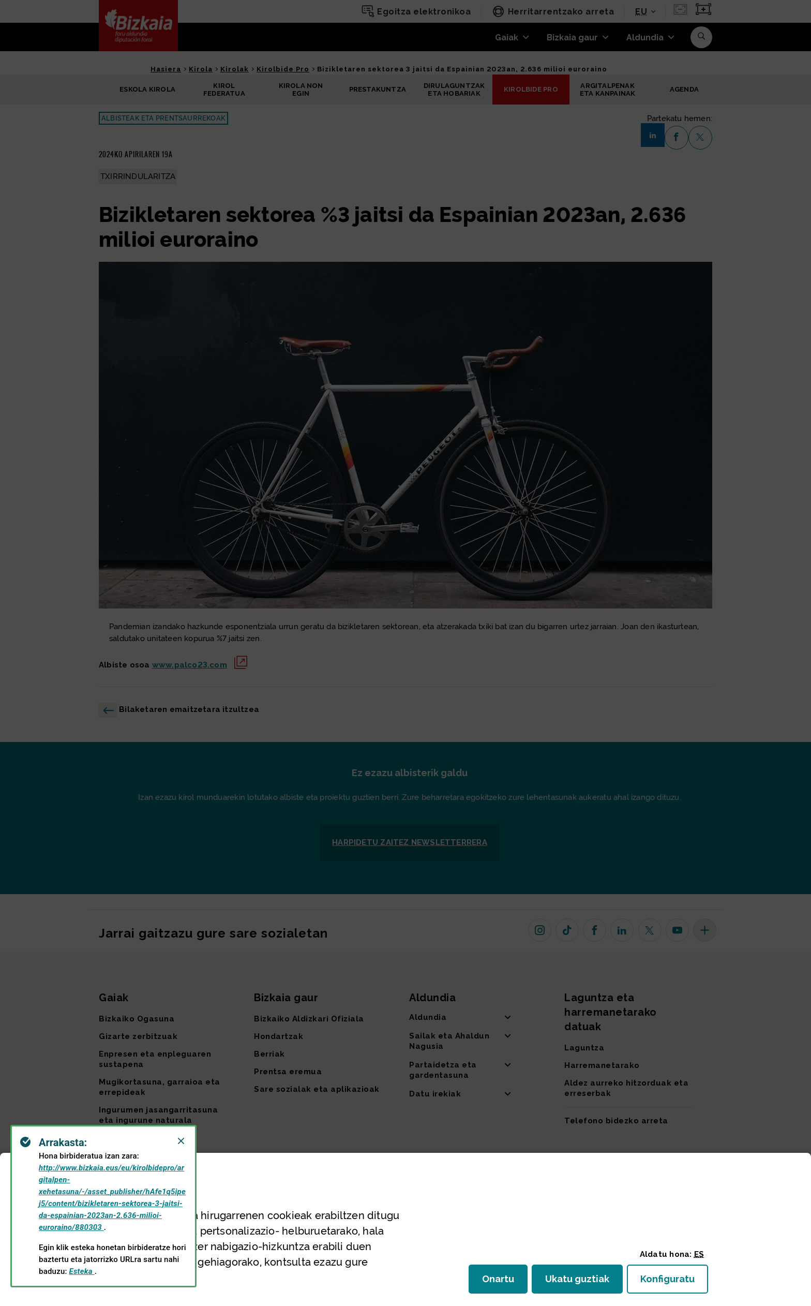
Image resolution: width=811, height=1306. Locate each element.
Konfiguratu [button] (674, 1281)
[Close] (181, 1141)
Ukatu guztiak (580, 1281)
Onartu (505, 1281)
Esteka (82, 1271)
